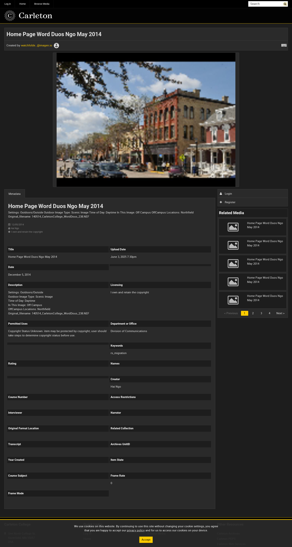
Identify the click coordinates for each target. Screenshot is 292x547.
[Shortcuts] (284, 44)
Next (280, 313)
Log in (7, 3)
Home (22, 3)
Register (227, 202)
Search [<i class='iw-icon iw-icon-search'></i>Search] (285, 3)
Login (226, 193)
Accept (146, 539)
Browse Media (41, 3)
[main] (146, 270)
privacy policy (136, 530)
